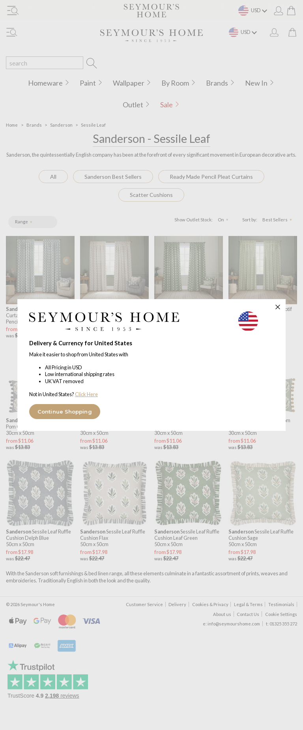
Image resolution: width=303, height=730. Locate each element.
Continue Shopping (64, 411)
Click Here (86, 394)
